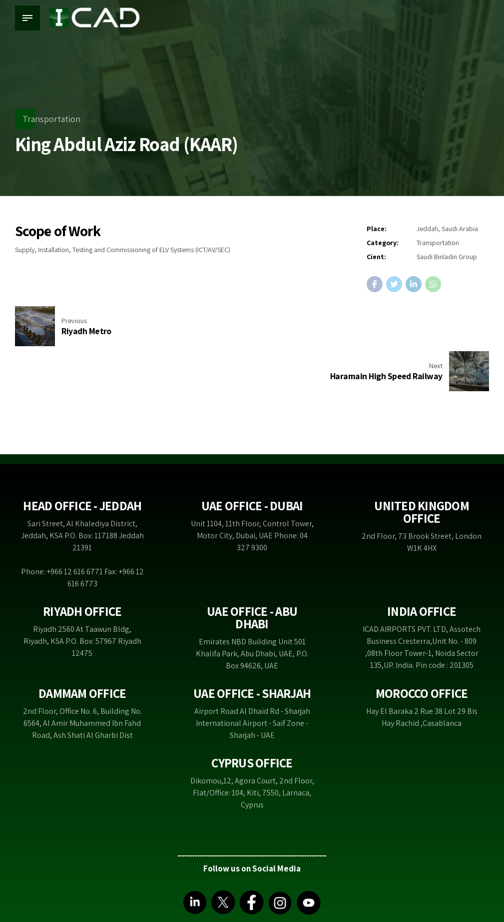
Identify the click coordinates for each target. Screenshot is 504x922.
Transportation (51, 119)
